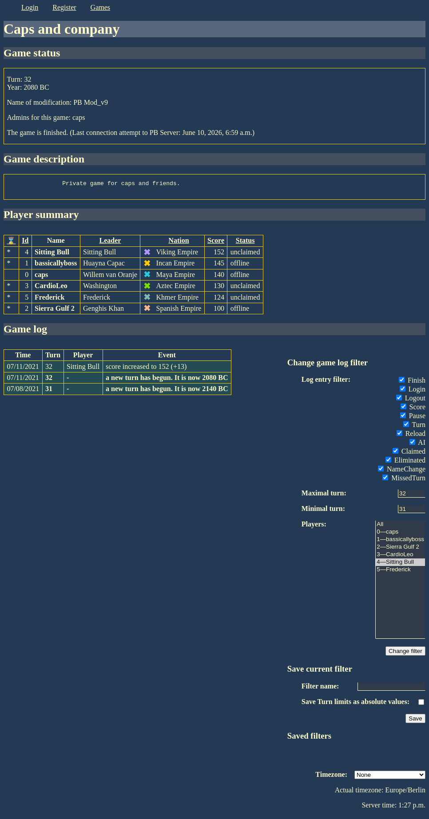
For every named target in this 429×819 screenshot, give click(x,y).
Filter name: (320, 688)
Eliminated (405, 463)
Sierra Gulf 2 (55, 311)
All (400, 527)
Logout (410, 400)
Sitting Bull (52, 254)
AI (417, 445)
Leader (110, 243)
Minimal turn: (323, 511)
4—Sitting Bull (400, 565)
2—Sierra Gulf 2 (400, 550)
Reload (411, 436)
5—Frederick (400, 572)
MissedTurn (403, 480)
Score (215, 243)
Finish (412, 383)
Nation (178, 243)
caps (41, 277)
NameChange (401, 471)
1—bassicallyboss (400, 542)
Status (245, 243)
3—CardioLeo (400, 557)
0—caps (400, 534)
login (29, 7)
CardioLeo (51, 288)
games (100, 7)
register (64, 7)
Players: (314, 526)
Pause (412, 418)
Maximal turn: (324, 495)
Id (25, 243)
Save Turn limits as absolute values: (355, 704)
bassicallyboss (56, 265)
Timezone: (331, 777)
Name (56, 243)
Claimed (409, 454)
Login (412, 392)
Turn (414, 427)
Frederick (49, 300)
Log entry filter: (326, 382)
